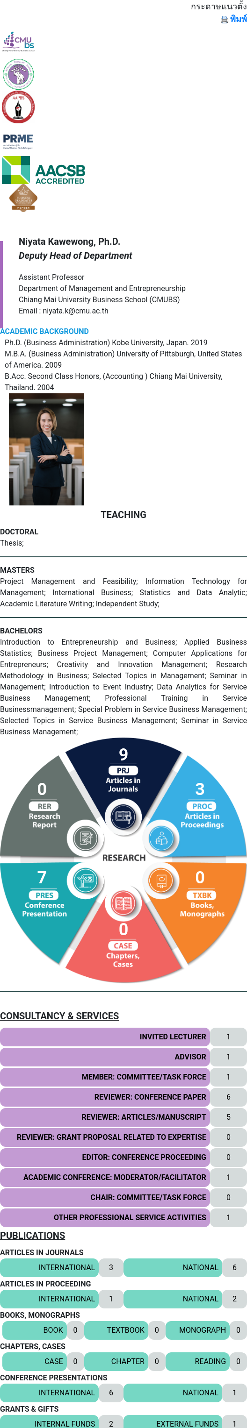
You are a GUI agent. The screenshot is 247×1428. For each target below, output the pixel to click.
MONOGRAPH (202, 1330)
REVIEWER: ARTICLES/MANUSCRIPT (143, 1117)
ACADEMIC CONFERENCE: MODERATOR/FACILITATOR (114, 1177)
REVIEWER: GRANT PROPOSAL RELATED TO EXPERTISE (111, 1137)
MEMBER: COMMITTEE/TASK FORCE (144, 1077)
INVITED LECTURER (173, 1036)
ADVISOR (190, 1056)
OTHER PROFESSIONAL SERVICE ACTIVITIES (130, 1217)
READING (210, 1361)
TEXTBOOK (126, 1330)
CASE (53, 1361)
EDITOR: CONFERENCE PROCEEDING (144, 1157)
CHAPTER (128, 1361)
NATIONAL (201, 1267)
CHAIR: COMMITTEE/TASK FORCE (148, 1197)
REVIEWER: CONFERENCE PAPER (150, 1097)
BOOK (53, 1330)
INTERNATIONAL (67, 1267)
